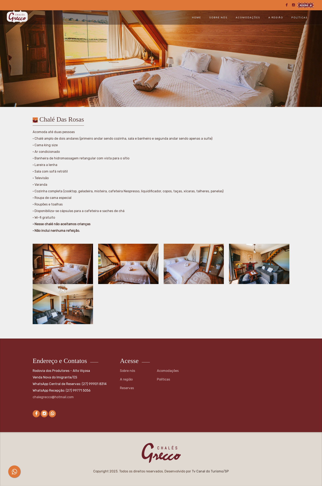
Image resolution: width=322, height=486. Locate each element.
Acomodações (248, 17)
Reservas (127, 388)
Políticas (299, 17)
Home (196, 17)
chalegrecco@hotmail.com (53, 397)
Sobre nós (218, 17)
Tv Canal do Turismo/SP (210, 471)
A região (275, 17)
